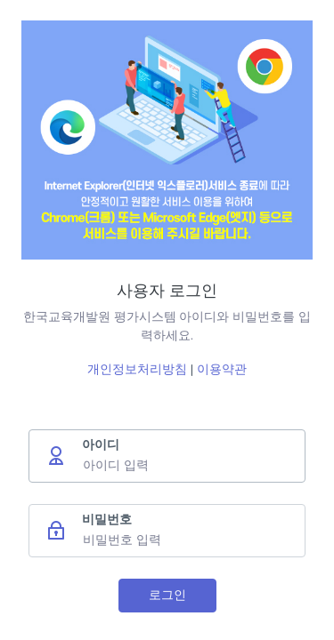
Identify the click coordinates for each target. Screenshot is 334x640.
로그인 (167, 595)
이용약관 (222, 369)
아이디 (100, 444)
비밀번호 (107, 519)
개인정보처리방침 (139, 369)
